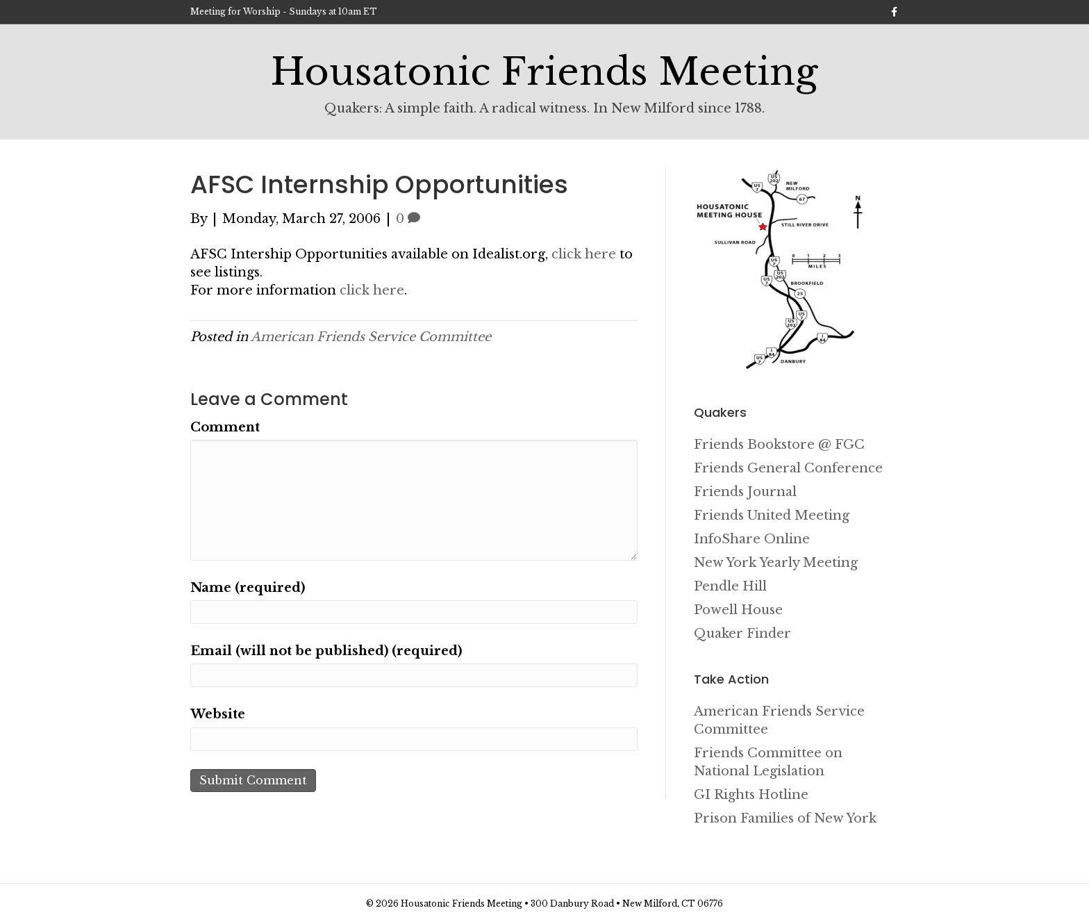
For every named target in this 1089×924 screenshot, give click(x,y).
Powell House (738, 610)
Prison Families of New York (785, 818)
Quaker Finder (742, 633)
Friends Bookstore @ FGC (779, 444)
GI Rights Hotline (751, 794)
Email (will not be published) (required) (326, 651)
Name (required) (247, 587)
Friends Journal (745, 492)
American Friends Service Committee (371, 337)
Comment (225, 427)
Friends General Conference (788, 468)
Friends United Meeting (771, 515)
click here (583, 254)
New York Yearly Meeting (776, 562)
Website (217, 714)
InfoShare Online (752, 539)
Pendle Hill (730, 586)
